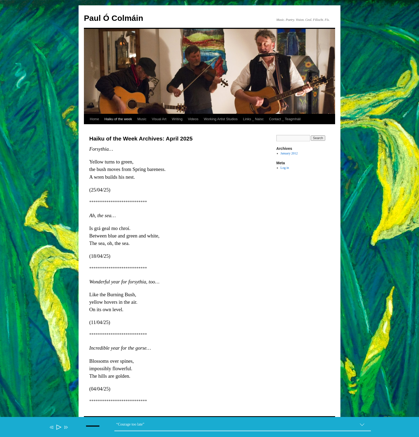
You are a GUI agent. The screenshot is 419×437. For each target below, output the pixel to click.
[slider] (242, 430)
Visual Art (159, 119)
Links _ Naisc (253, 119)
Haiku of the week (118, 119)
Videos (193, 119)
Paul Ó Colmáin (113, 18)
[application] (212, 428)
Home (94, 119)
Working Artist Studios (221, 119)
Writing (177, 119)
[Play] (58, 427)
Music (141, 119)
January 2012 (289, 153)
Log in (285, 168)
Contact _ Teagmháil (285, 119)
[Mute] (73, 431)
